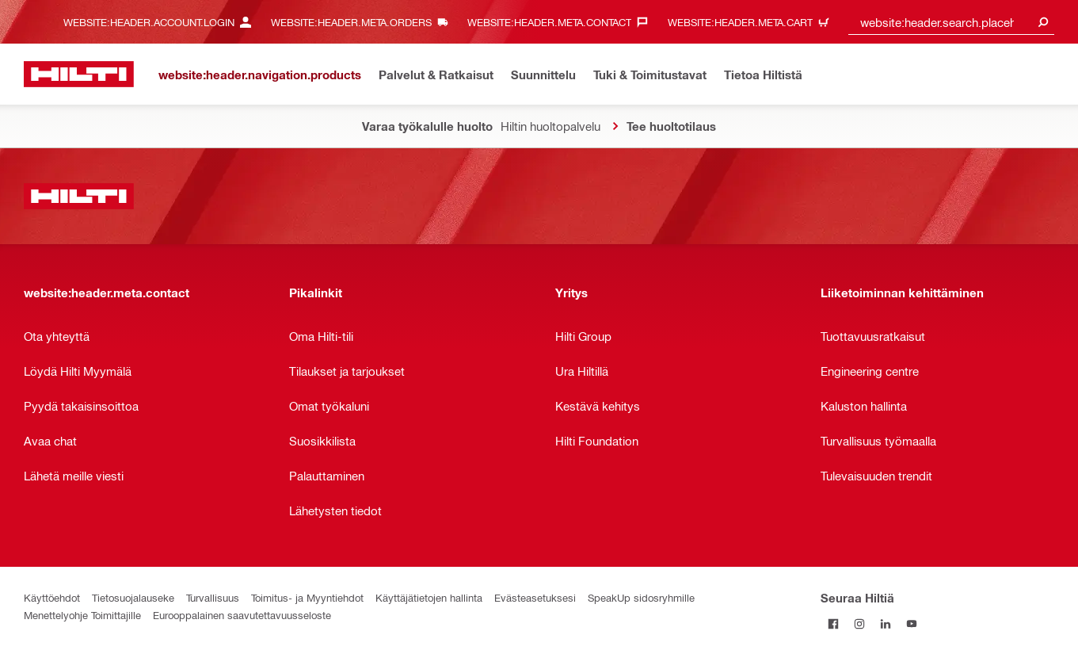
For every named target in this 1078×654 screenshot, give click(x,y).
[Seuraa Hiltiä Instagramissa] (860, 623)
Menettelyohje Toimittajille (82, 615)
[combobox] (951, 22)
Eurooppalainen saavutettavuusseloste (242, 615)
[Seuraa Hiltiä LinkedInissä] (886, 623)
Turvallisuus (212, 597)
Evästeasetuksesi (535, 597)
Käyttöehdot (52, 597)
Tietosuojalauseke (133, 597)
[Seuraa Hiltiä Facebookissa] (834, 623)
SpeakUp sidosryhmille (641, 597)
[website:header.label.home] (79, 74)
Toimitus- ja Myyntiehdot (307, 597)
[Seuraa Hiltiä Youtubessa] (912, 623)
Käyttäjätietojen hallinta (428, 597)
